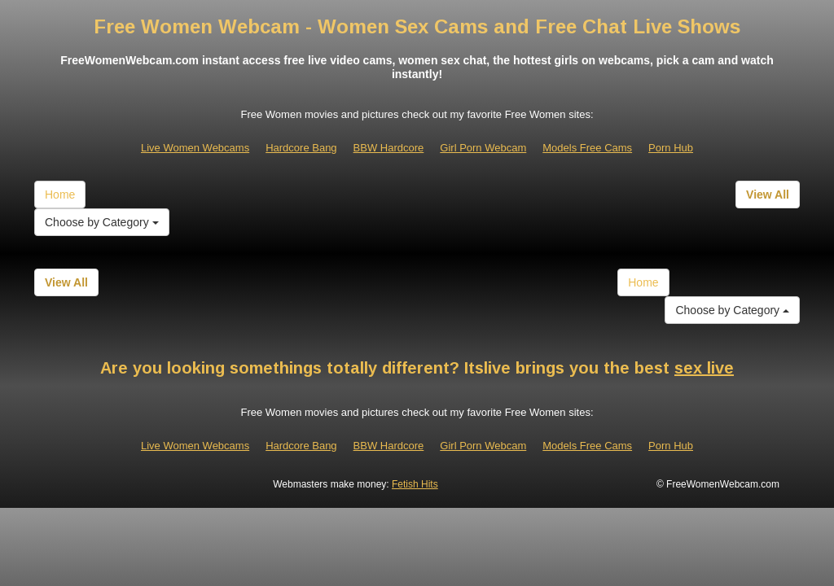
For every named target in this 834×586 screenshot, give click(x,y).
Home (60, 194)
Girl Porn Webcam (483, 148)
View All (767, 194)
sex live (704, 368)
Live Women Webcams (195, 148)
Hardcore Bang (301, 148)
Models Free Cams (587, 148)
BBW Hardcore (388, 148)
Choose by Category (102, 222)
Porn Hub (670, 148)
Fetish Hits (415, 484)
